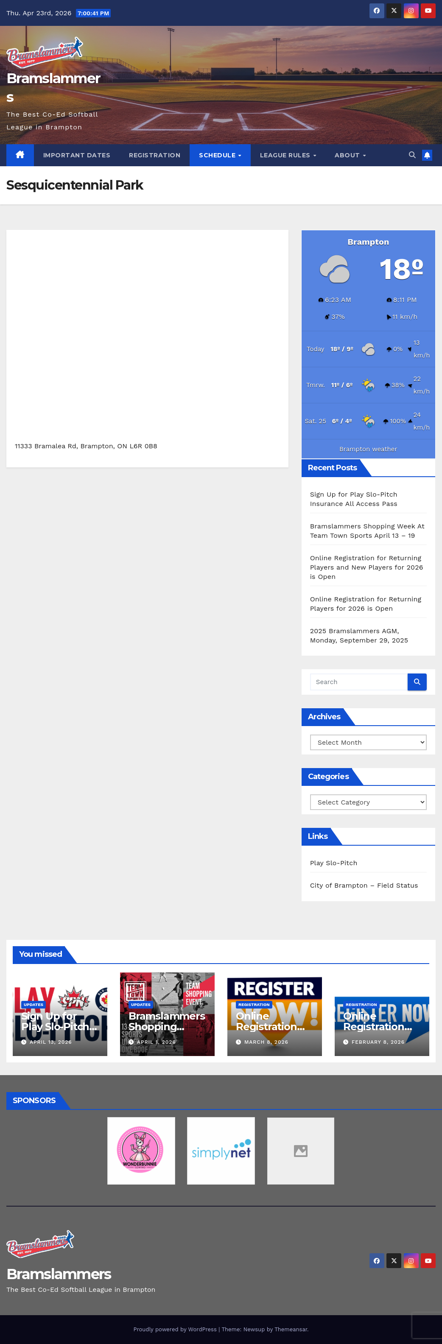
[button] (412, 155)
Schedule (218, 155)
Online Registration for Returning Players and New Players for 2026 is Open (366, 567)
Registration (154, 155)
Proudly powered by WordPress (175, 1329)
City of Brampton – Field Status (364, 885)
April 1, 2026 (156, 1042)
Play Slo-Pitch (334, 863)
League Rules (286, 155)
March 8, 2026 (266, 1042)
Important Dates (77, 155)
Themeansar (290, 1329)
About (348, 155)
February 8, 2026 (378, 1042)
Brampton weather (368, 449)
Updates (33, 1004)
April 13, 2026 (51, 1042)
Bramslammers (58, 1274)
